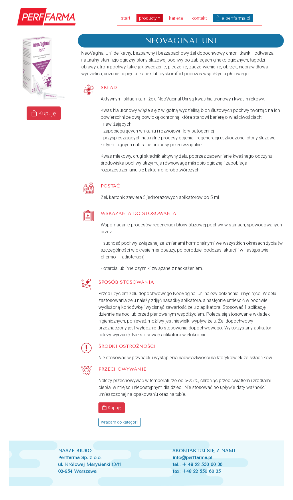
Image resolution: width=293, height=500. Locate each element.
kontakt (199, 18)
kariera (176, 18)
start (125, 18)
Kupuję (43, 113)
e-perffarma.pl (233, 18)
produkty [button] (148, 18)
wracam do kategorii (119, 422)
